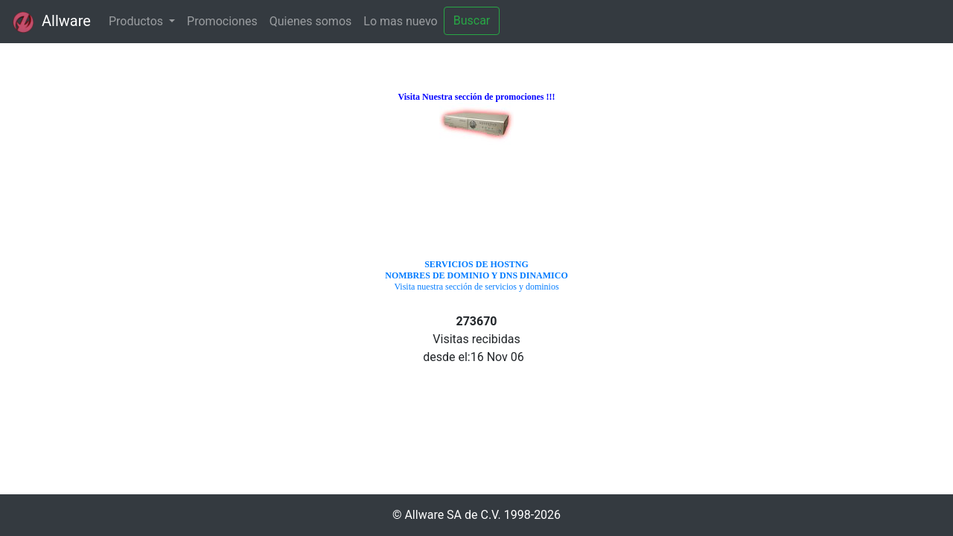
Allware (51, 22)
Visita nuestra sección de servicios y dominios (476, 275)
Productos (137, 21)
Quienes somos (311, 21)
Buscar (472, 20)
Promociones (222, 21)
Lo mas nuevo (400, 21)
